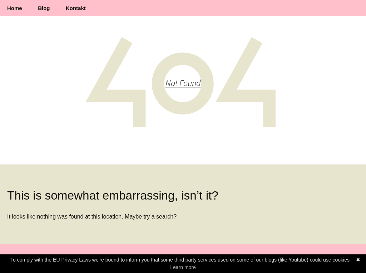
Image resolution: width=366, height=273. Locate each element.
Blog (44, 8)
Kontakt (76, 8)
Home (14, 8)
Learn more (183, 267)
